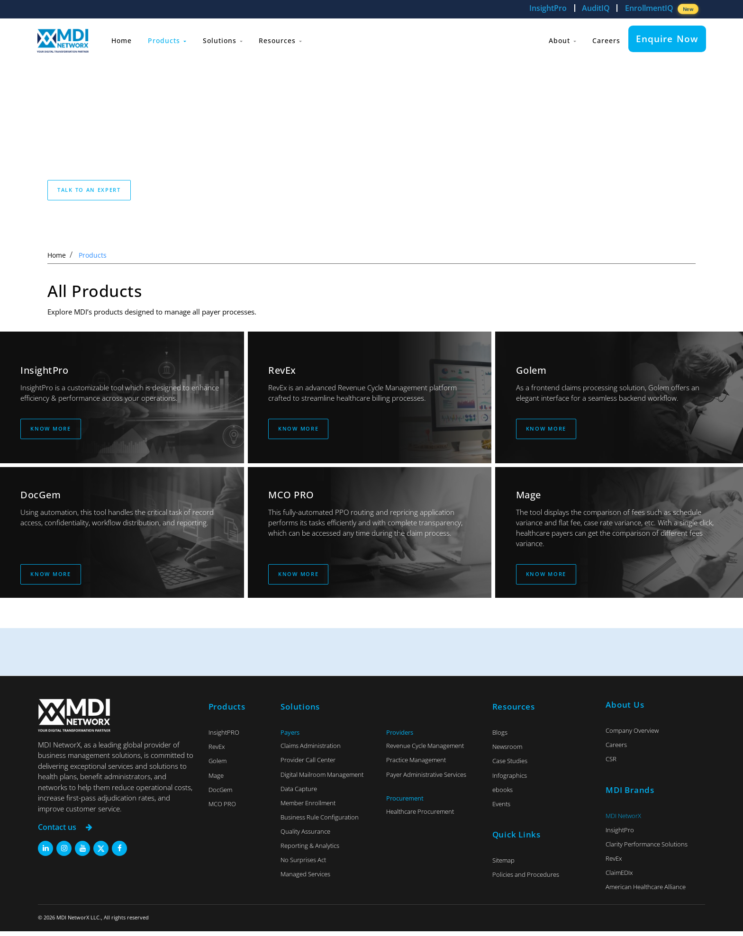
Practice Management (416, 764)
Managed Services (305, 878)
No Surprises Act (303, 864)
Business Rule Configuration (320, 822)
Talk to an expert (89, 189)
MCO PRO (222, 808)
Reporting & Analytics (310, 850)
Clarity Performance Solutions (647, 849)
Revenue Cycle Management (425, 750)
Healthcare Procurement (420, 816)
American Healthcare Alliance (646, 891)
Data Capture (299, 793)
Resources (288, 39)
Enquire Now (667, 38)
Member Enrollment (308, 807)
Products (171, 39)
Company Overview (632, 735)
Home (123, 39)
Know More (51, 430)
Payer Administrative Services (426, 779)
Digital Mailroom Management (322, 779)
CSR (611, 763)
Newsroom (507, 751)
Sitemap (503, 865)
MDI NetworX (623, 820)
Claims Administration (311, 750)
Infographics (509, 780)
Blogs (499, 737)
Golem (217, 765)
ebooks (502, 794)
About (558, 39)
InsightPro (548, 8)
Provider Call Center (308, 764)
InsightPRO (223, 737)
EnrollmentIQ (662, 9)
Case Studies (509, 765)
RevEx (216, 751)
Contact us (66, 832)
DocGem (220, 794)
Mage (216, 780)
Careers (605, 39)
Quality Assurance (305, 836)
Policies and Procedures (525, 879)
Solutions (228, 39)
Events (501, 808)
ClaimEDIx (619, 877)
